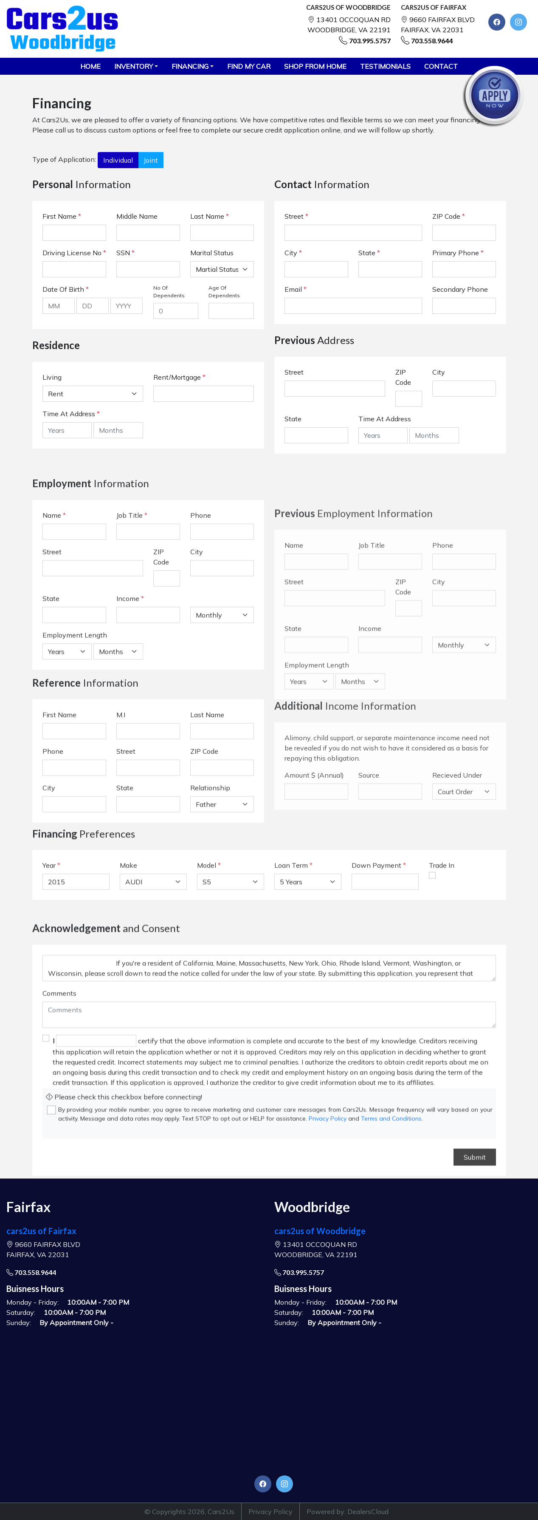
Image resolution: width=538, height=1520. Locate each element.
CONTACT (441, 66)
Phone (200, 607)
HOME (90, 66)
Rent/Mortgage (177, 377)
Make (128, 903)
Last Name (209, 216)
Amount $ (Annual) (314, 886)
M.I (120, 785)
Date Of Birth (65, 289)
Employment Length (74, 726)
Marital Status (212, 252)
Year (49, 903)
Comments (59, 1112)
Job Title (131, 607)
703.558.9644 (432, 41)
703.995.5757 (370, 41)
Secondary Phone (460, 289)
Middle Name (137, 216)
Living (52, 377)
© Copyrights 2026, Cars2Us (189, 1511)
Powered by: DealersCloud (348, 1511)
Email (295, 289)
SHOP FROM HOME (315, 66)
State (369, 252)
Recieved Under (457, 886)
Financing (190, 66)
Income (127, 690)
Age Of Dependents (224, 292)
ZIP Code (448, 216)
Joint (151, 160)
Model (206, 903)
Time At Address (68, 413)
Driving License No (74, 252)
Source (368, 886)
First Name (61, 216)
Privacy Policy (270, 1511)
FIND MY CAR (248, 66)
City (293, 252)
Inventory (133, 66)
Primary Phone (458, 252)
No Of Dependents (169, 292)
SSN (125, 252)
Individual (118, 160)
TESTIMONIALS (385, 66)
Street (296, 216)
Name (54, 607)
